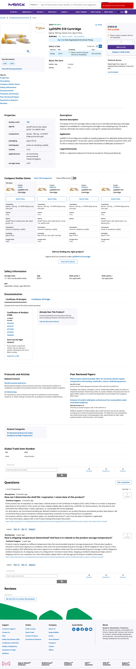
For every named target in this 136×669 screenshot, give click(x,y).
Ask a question (123, 477)
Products (3, 18)
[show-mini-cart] (122, 11)
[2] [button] (124, 143)
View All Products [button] (68, 262)
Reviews (3, 103)
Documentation (6, 90)
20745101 (10, 326)
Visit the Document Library (49, 321)
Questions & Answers (9, 100)
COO (12, 63)
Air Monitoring (10, 392)
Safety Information (8, 87)
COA (5, 63)
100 (27, 122)
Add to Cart (121, 47)
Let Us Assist (113, 72)
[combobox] (68, 4)
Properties (4, 78)
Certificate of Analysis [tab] (16, 299)
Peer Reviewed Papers (9, 97)
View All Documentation (12, 69)
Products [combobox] (33, 5)
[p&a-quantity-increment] (132, 42)
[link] (11, 465)
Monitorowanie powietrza (15, 383)
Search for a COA (13, 356)
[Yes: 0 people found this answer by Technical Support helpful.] (16, 524)
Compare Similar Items (10, 84)
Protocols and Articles (9, 94)
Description (5, 81)
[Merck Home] (16, 4)
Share (98, 25)
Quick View (20, 199)
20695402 (10, 335)
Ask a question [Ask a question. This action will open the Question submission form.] (79, 36)
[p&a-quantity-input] (121, 42)
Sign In (60, 40)
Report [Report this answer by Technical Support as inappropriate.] (32, 524)
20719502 (10, 329)
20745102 (10, 323)
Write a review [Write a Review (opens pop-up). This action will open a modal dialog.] (67, 36)
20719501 (10, 332)
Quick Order (108, 12)
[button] (81, 12)
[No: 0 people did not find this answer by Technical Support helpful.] (24, 524)
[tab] (4, 17)
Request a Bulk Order (121, 52)
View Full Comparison (43, 178)
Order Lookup (96, 12)
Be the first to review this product (21, 588)
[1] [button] (77, 140)
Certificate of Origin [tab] (40, 299)
